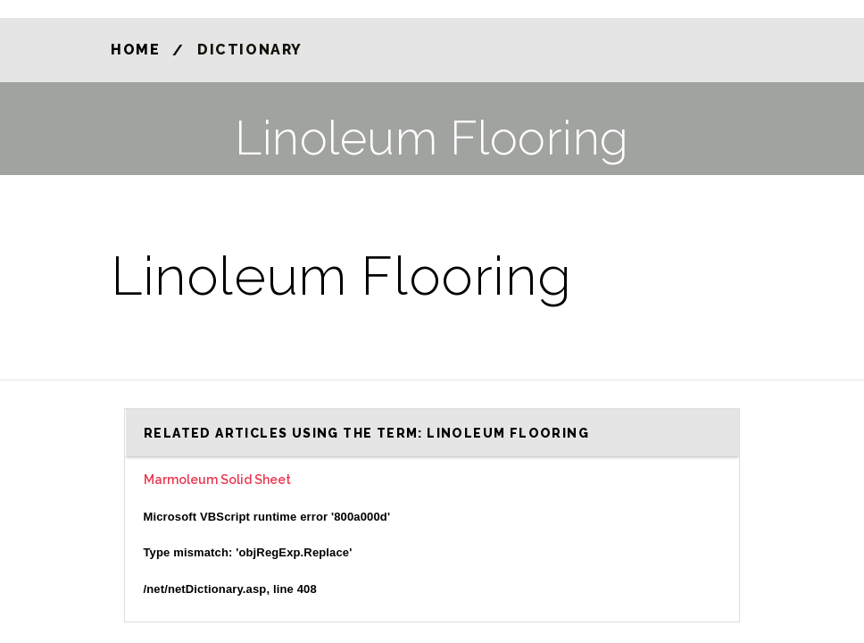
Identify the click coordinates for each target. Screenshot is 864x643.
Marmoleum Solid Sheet (217, 479)
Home (135, 49)
